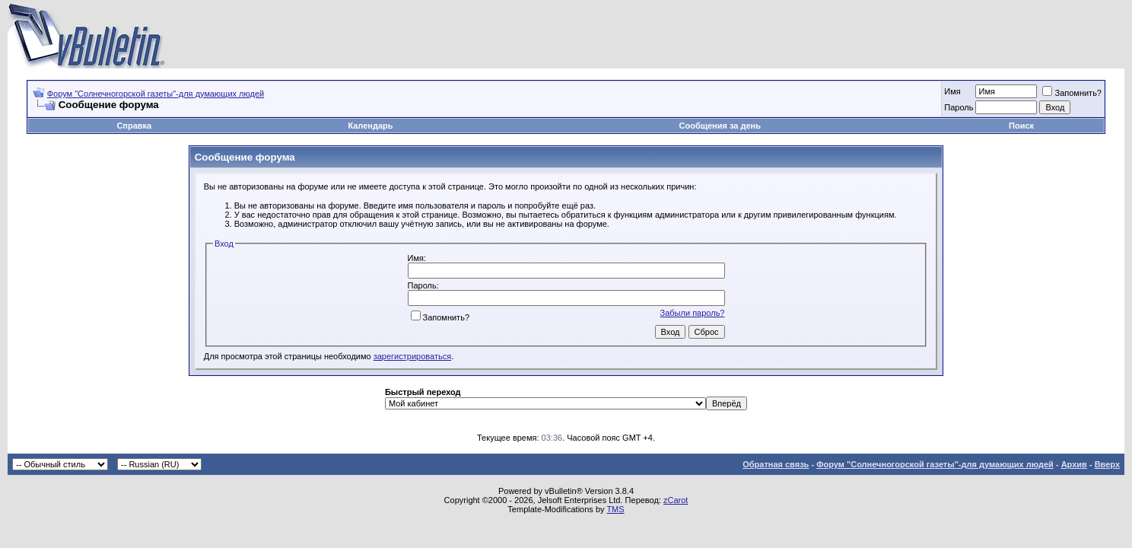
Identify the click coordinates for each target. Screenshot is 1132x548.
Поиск (1021, 125)
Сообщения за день (720, 125)
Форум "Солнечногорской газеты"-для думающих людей (156, 93)
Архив (1074, 464)
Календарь (370, 125)
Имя (952, 91)
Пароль (958, 107)
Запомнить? (1072, 92)
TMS (615, 509)
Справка (133, 125)
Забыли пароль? (692, 312)
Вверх (1107, 464)
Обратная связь (775, 464)
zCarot (675, 500)
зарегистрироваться (412, 356)
